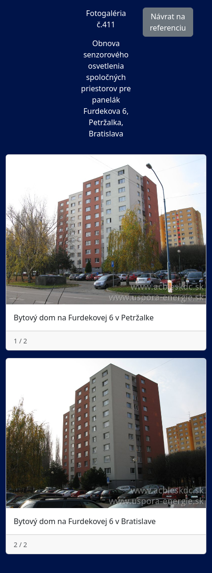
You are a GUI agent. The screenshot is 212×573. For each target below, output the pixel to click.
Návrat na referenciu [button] (168, 22)
